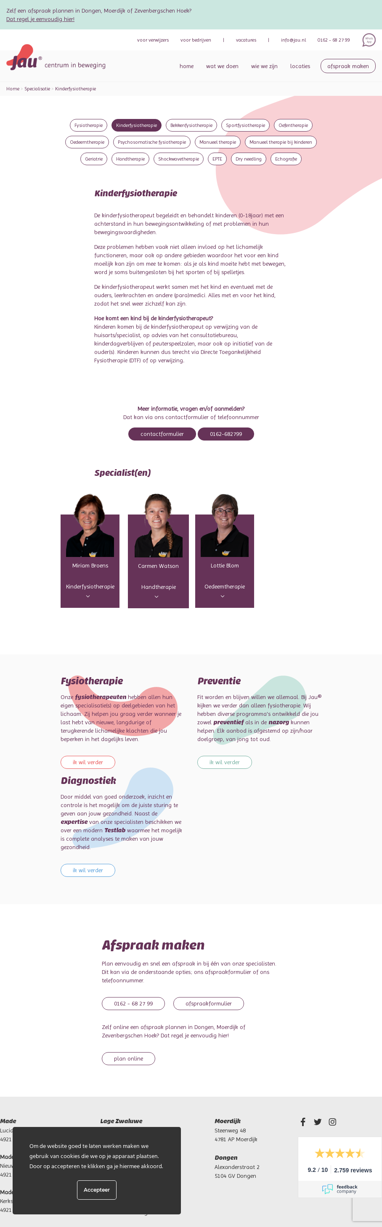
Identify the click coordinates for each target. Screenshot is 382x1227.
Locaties (300, 66)
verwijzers (153, 40)
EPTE (217, 159)
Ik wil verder (88, 762)
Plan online (128, 1058)
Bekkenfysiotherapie (191, 125)
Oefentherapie (293, 125)
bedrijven (195, 40)
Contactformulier (162, 433)
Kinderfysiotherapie (136, 125)
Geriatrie (94, 159)
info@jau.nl (293, 40)
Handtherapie (130, 159)
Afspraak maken (348, 66)
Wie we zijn (264, 66)
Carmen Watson (158, 565)
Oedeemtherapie (87, 142)
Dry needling (249, 159)
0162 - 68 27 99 (334, 40)
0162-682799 (226, 433)
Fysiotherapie (88, 125)
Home (187, 66)
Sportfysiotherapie (245, 125)
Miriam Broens (90, 565)
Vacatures (246, 40)
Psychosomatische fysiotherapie (152, 142)
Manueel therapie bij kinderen (280, 142)
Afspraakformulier (209, 1003)
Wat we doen (222, 66)
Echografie (286, 159)
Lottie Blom (225, 565)
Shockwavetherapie (178, 159)
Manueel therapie (217, 142)
